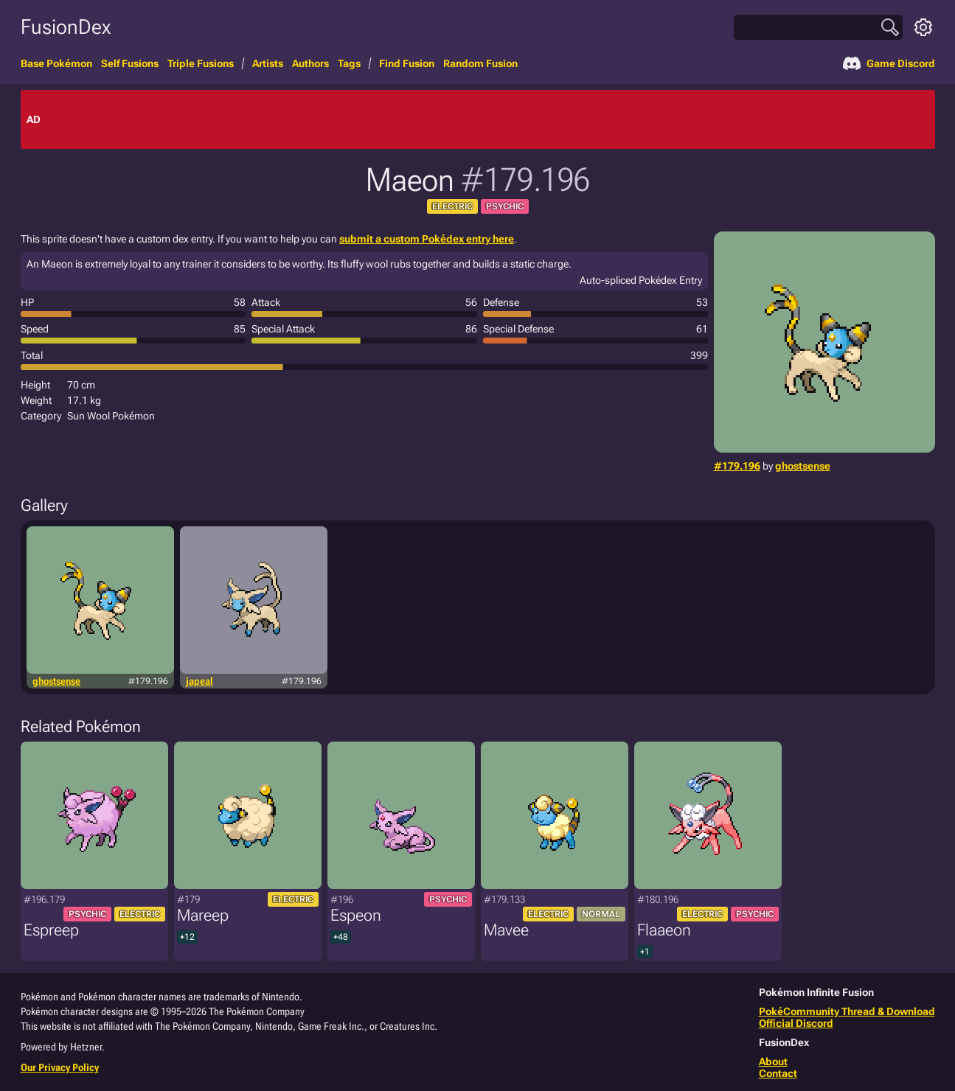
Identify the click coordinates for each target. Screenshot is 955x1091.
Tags (349, 63)
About (773, 1061)
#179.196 (737, 466)
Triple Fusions (200, 63)
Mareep (203, 915)
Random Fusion (480, 63)
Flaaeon (664, 930)
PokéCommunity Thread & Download (847, 1011)
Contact (778, 1073)
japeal (199, 681)
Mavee (506, 930)
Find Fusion (406, 63)
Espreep (51, 930)
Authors (310, 63)
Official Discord (796, 1023)
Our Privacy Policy (60, 1067)
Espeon (355, 915)
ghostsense (802, 466)
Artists (267, 63)
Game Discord (889, 63)
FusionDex (66, 27)
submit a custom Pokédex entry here (426, 239)
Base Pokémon (56, 63)
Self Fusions (130, 63)
